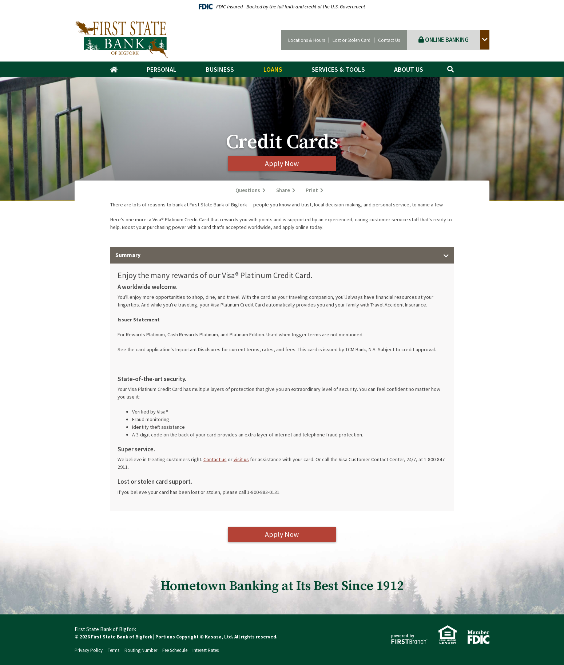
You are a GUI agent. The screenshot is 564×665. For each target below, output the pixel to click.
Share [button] (283, 190)
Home (117, 69)
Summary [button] (127, 254)
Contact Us (389, 40)
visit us (241, 459)
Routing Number (140, 650)
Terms (113, 650)
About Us (408, 69)
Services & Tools (338, 69)
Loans (272, 69)
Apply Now (282, 163)
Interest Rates (205, 650)
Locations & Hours (306, 40)
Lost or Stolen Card (351, 40)
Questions (247, 190)
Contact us (215, 459)
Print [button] (312, 190)
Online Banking (443, 40)
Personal (161, 69)
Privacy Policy (89, 650)
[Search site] (450, 69)
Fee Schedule (174, 650)
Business (220, 69)
